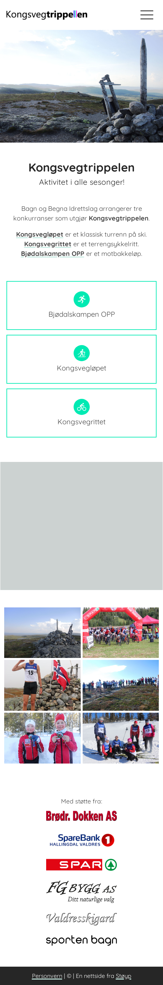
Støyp (123, 976)
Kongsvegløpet (39, 234)
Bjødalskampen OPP (52, 253)
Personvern (47, 976)
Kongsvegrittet (47, 244)
